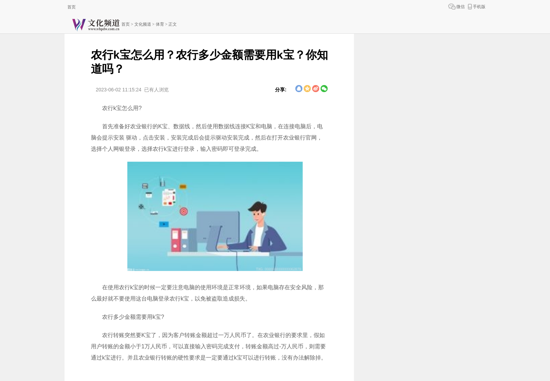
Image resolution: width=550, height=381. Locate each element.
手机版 (479, 6)
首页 (71, 7)
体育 (160, 24)
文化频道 (142, 24)
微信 (460, 6)
